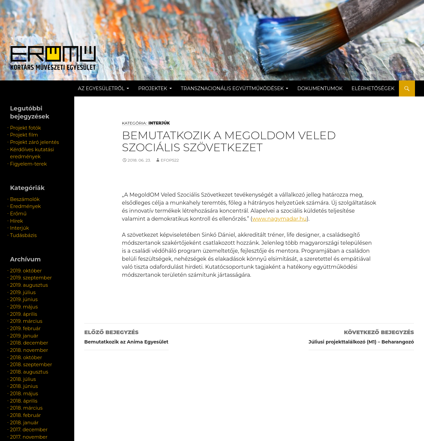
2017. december (25, 387)
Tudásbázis (21, 221)
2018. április (21, 363)
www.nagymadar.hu (279, 219)
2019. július (20, 273)
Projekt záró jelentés (30, 139)
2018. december (26, 315)
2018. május (21, 357)
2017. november (25, 393)
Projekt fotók (23, 127)
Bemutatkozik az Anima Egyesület (126, 336)
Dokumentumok (329, 88)
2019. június (21, 279)
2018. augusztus (26, 339)
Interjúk (159, 123)
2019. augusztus (25, 267)
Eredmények (23, 197)
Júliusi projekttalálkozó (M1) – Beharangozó (361, 336)
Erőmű (17, 203)
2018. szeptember (27, 333)
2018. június (21, 351)
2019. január (21, 309)
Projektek (162, 88)
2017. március (23, 399)
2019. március (23, 297)
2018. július (20, 345)
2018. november (26, 321)
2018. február (23, 375)
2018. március (23, 369)
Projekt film (21, 133)
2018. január (22, 381)
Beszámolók (22, 191)
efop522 (170, 160)
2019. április (21, 291)
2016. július (20, 405)
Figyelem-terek (25, 157)
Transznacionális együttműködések (241, 88)
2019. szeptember (27, 261)
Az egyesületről (110, 88)
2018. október (23, 327)
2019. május (21, 285)
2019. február (22, 303)
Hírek (15, 209)
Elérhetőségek (382, 88)
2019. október (23, 255)
